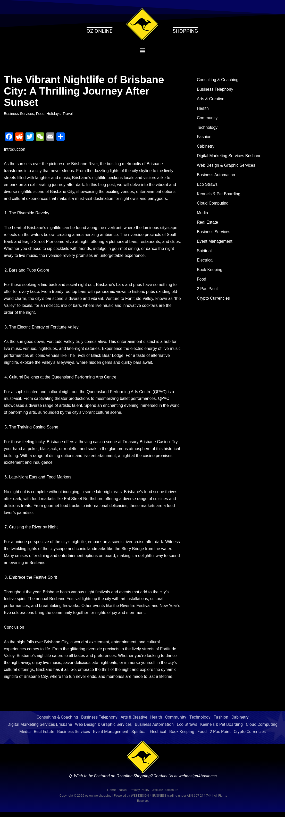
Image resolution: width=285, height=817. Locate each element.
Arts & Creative (211, 99)
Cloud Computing (213, 205)
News (123, 795)
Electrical (205, 262)
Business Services (19, 114)
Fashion (204, 138)
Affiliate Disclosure (165, 795)
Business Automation (216, 176)
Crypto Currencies (213, 300)
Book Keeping (210, 271)
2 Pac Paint (207, 291)
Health (203, 109)
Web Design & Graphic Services (226, 166)
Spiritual (204, 252)
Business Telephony (215, 90)
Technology (207, 128)
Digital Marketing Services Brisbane (229, 157)
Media (202, 214)
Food (40, 114)
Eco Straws (207, 185)
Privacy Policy (139, 795)
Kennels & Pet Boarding (219, 195)
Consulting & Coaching (218, 80)
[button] (142, 51)
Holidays (54, 114)
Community (207, 118)
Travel (68, 114)
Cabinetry (205, 147)
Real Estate (207, 224)
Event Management (215, 243)
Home (111, 795)
